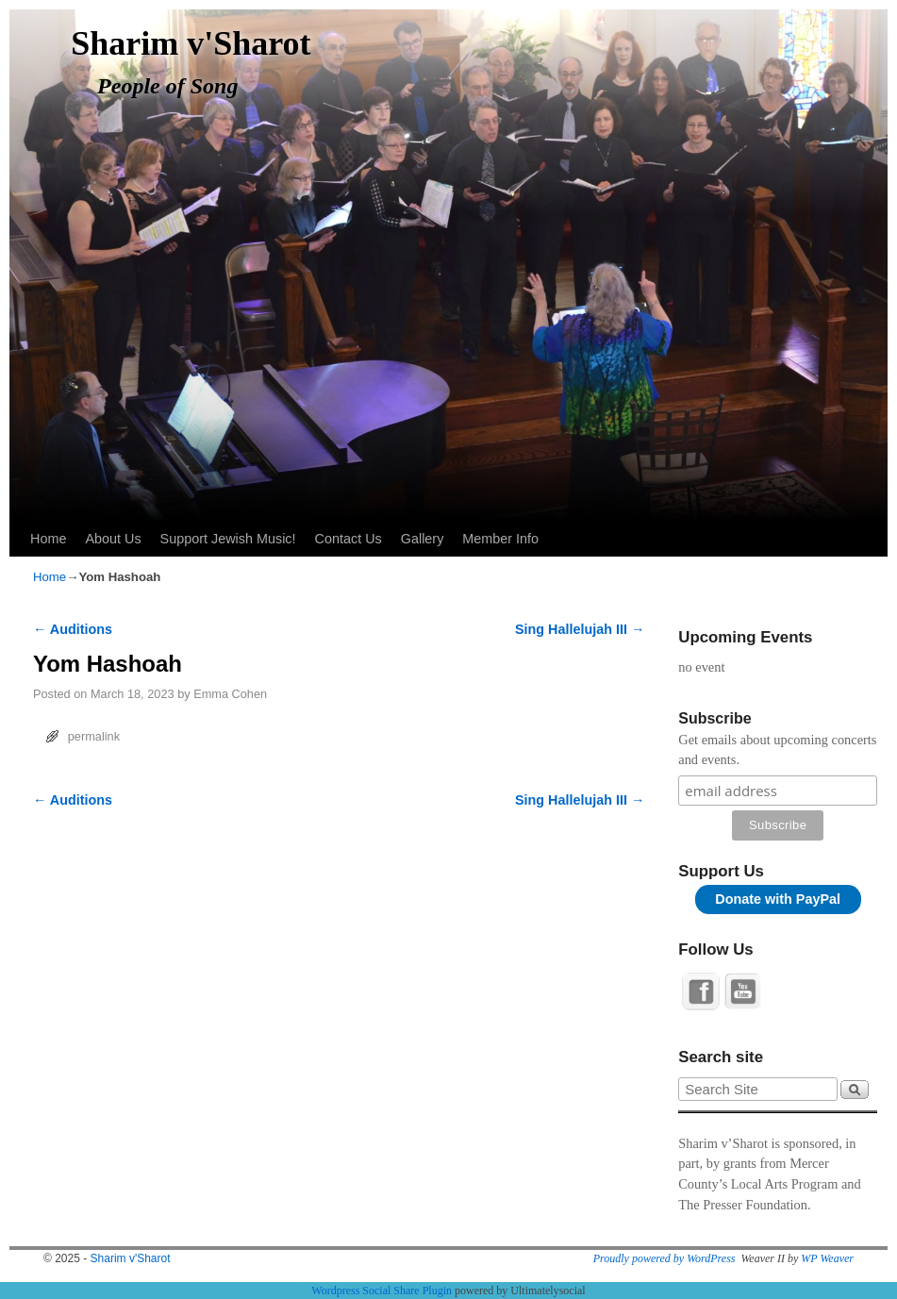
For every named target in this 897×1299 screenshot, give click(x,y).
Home (48, 538)
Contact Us (348, 538)
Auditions (72, 629)
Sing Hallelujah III (579, 629)
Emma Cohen (230, 694)
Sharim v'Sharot (190, 43)
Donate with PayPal (777, 899)
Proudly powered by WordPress (664, 1258)
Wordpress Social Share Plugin (383, 1290)
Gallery (422, 538)
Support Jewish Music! (228, 538)
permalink (94, 736)
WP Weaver (827, 1258)
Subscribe (714, 718)
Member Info (500, 538)
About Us (113, 538)
